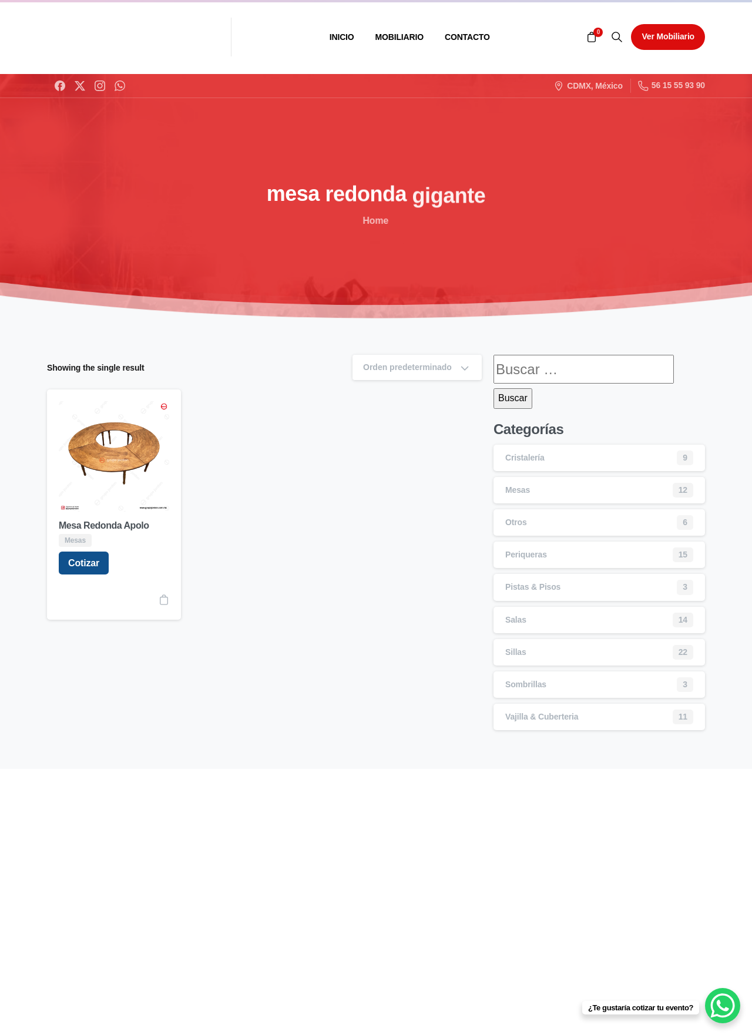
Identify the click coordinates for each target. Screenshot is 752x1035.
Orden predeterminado (417, 368)
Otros (516, 522)
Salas (515, 619)
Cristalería (525, 457)
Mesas (517, 490)
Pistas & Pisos (532, 587)
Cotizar (83, 563)
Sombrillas (525, 684)
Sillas (515, 652)
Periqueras (526, 554)
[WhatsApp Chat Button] (722, 1005)
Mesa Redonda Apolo (104, 525)
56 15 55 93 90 (671, 85)
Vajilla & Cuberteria (541, 716)
